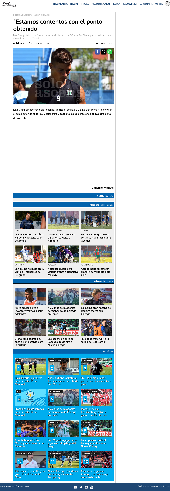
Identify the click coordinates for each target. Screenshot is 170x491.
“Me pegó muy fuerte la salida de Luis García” (95, 340)
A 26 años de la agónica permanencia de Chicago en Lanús (62, 311)
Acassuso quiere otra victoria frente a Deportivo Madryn (63, 271)
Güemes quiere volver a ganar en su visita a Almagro (61, 237)
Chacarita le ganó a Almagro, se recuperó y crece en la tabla (94, 474)
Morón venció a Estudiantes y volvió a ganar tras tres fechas (94, 412)
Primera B (74, 3)
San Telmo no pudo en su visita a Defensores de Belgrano (29, 271)
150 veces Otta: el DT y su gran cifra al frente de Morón (30, 474)
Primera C (85, 3)
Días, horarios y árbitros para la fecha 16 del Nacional (28, 381)
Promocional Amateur (101, 3)
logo (9, 4)
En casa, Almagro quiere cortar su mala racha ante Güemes (96, 237)
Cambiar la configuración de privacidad (154, 486)
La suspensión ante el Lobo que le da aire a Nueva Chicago (60, 341)
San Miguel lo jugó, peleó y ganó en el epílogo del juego (62, 443)
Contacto (159, 3)
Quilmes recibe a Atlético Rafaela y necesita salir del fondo (29, 237)
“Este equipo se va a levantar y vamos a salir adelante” (29, 311)
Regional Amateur (130, 3)
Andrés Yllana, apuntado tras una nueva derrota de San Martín (63, 381)
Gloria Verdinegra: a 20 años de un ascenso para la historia (29, 341)
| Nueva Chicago (41, 15)
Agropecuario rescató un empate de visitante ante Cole (95, 271)
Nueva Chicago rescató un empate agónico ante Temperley (63, 474)
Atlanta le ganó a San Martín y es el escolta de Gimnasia (29, 443)
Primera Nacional (60, 3)
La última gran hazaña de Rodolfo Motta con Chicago (96, 311)
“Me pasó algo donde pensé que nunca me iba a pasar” (96, 381)
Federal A (116, 3)
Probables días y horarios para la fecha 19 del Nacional (29, 412)
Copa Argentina (146, 3)
